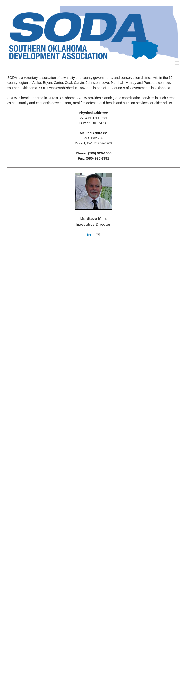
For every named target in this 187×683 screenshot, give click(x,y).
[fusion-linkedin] (89, 234)
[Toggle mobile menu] (177, 62)
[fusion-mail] (98, 234)
